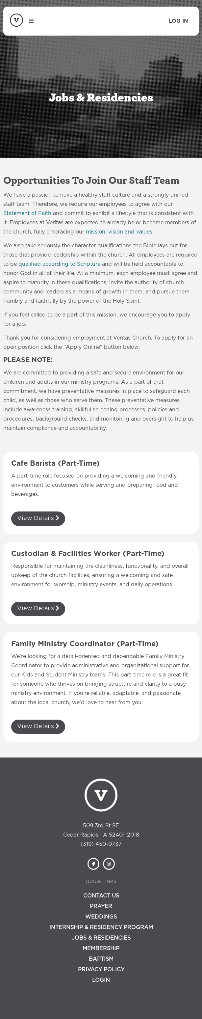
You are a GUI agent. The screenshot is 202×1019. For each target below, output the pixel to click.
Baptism (101, 959)
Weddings (101, 917)
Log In (178, 21)
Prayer (101, 906)
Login (101, 980)
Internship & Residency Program (101, 927)
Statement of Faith (27, 213)
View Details (38, 518)
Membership (101, 948)
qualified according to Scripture (59, 264)
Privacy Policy (101, 969)
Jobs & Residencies (101, 938)
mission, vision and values (119, 231)
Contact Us (101, 895)
